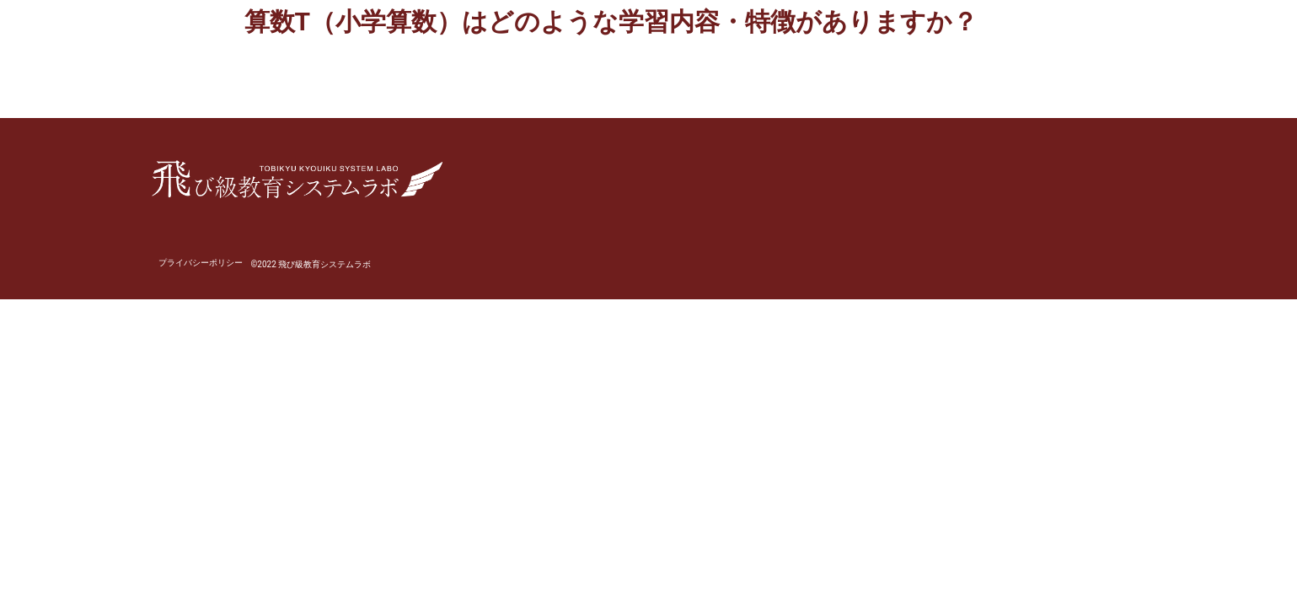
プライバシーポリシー (200, 262)
